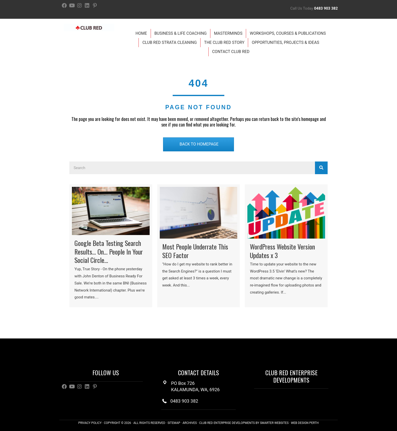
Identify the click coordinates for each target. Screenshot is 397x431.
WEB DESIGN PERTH (305, 423)
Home (141, 33)
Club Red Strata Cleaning (169, 42)
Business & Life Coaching (180, 33)
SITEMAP (174, 423)
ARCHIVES (190, 423)
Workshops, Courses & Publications (288, 33)
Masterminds (228, 33)
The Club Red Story (224, 42)
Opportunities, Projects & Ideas (285, 42)
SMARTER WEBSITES (274, 423)
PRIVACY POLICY (90, 423)
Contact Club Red (231, 51)
